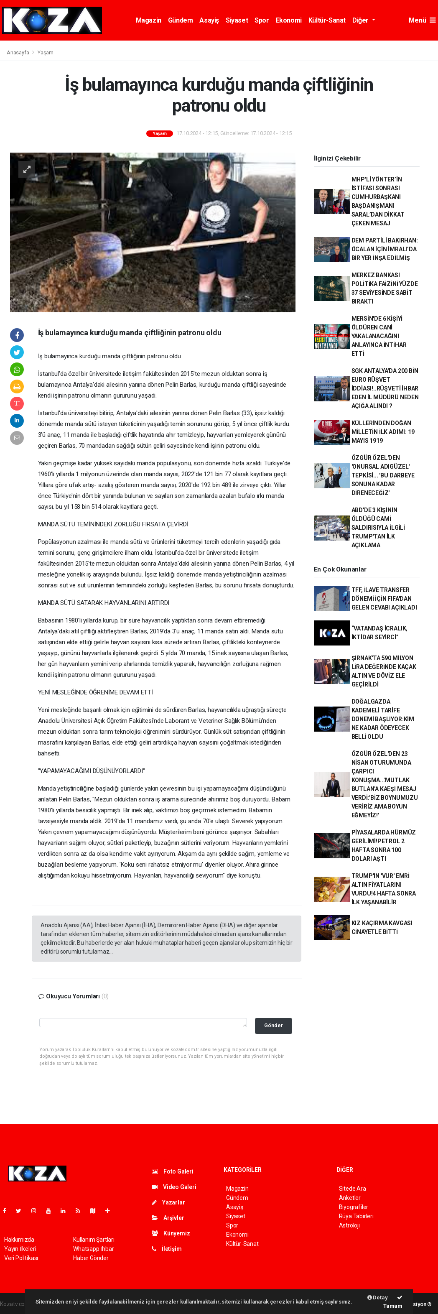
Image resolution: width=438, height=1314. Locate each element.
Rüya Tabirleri (356, 1216)
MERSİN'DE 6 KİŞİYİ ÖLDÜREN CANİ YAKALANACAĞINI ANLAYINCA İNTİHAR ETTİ (379, 336)
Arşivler (168, 1217)
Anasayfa (18, 52)
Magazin (148, 20)
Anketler (350, 1197)
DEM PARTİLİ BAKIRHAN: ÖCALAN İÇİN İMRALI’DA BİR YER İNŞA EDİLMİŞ (384, 249)
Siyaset (237, 20)
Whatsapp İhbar (93, 1248)
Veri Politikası (21, 1258)
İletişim (166, 1248)
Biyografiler (354, 1207)
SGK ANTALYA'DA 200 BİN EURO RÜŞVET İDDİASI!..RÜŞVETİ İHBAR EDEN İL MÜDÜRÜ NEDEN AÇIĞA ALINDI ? (385, 388)
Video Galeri (174, 1187)
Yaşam (45, 52)
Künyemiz (171, 1233)
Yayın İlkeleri (20, 1248)
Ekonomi (289, 20)
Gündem (180, 20)
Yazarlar (168, 1202)
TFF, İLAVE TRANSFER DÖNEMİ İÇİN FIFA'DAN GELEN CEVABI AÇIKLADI (384, 599)
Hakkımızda (19, 1239)
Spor (262, 20)
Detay (377, 1297)
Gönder (273, 1025)
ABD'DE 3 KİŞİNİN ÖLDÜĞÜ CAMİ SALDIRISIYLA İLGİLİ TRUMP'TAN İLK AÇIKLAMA (378, 528)
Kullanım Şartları (94, 1239)
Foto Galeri (173, 1171)
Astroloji (349, 1225)
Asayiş (209, 20)
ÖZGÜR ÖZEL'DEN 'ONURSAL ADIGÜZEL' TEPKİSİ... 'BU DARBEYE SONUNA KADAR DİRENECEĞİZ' (383, 475)
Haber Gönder (91, 1258)
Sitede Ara (352, 1188)
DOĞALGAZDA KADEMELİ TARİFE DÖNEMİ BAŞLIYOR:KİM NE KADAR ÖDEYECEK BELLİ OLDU (382, 719)
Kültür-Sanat (327, 20)
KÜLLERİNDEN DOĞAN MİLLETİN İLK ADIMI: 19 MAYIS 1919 (383, 432)
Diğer (361, 20)
